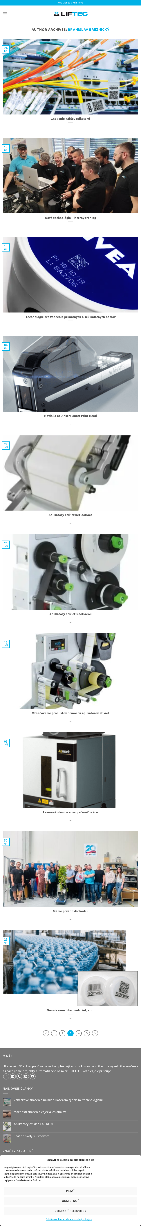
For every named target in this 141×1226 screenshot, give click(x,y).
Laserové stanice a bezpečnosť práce (70, 812)
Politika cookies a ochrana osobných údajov (69, 1219)
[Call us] (19, 1076)
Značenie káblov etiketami (70, 118)
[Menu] (5, 13)
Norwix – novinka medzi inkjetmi (70, 1010)
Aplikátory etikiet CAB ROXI (33, 1124)
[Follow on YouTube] (33, 1076)
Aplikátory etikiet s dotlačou (70, 614)
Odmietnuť (70, 1201)
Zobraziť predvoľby (70, 1211)
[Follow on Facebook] (6, 1076)
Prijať (70, 1190)
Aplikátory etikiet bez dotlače (70, 515)
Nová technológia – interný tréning (70, 217)
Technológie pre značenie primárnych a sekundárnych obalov (70, 317)
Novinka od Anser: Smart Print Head (70, 415)
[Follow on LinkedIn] (26, 1076)
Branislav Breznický (88, 29)
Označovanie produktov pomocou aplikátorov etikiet (70, 713)
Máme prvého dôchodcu (70, 911)
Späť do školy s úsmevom (31, 1136)
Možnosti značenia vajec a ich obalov (40, 1112)
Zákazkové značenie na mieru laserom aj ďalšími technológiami (58, 1100)
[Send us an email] (13, 1076)
